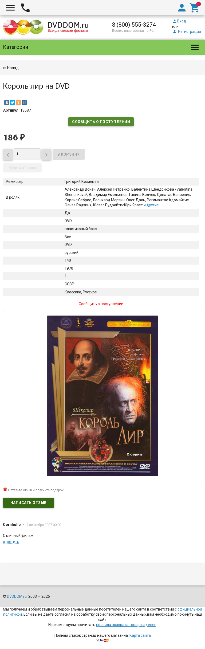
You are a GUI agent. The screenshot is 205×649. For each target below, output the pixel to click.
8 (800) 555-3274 (134, 24)
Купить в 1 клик (22, 168)
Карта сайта (140, 635)
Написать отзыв (28, 503)
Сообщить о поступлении (101, 122)
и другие (151, 205)
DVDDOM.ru (17, 596)
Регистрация (186, 31)
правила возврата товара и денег (126, 625)
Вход (179, 21)
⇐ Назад (11, 68)
